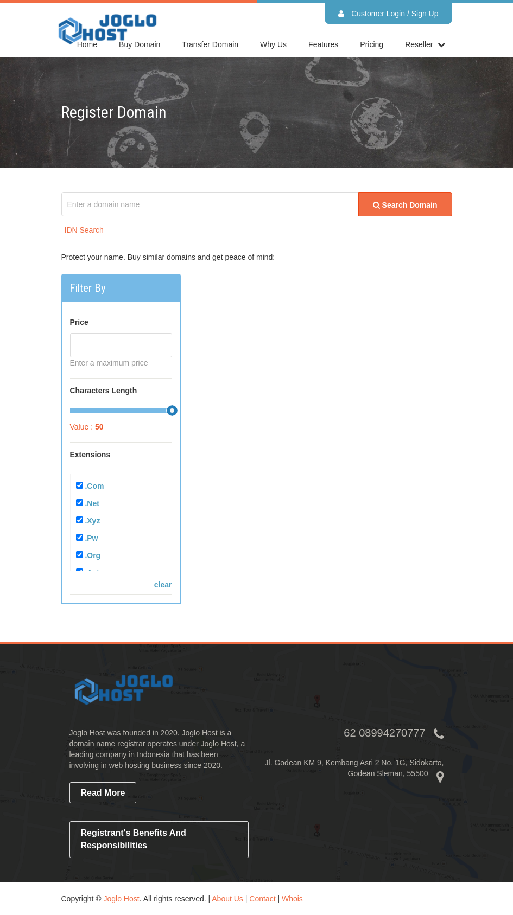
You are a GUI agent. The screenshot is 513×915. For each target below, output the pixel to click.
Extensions (90, 454)
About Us (227, 898)
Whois (292, 898)
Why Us (273, 44)
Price (79, 322)
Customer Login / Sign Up (388, 13)
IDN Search (84, 230)
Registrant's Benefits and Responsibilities (133, 839)
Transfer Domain (210, 44)
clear (163, 584)
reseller (419, 44)
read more (103, 792)
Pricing (371, 44)
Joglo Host (122, 898)
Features (323, 44)
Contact (262, 898)
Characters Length (103, 390)
